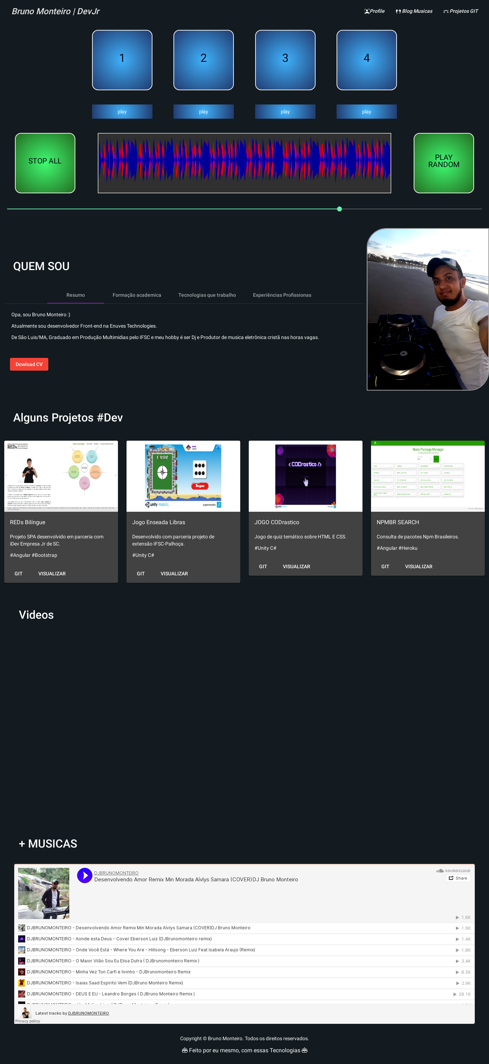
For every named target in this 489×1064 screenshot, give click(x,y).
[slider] (244, 208)
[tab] (75, 294)
